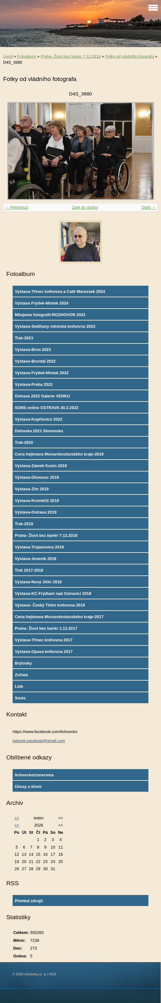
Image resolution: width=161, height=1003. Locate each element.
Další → (148, 207)
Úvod (8, 56)
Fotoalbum (26, 56)
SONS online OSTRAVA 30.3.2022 (46, 407)
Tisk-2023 (24, 338)
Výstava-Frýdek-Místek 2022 (42, 372)
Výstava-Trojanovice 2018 (39, 547)
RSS (52, 974)
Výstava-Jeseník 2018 (35, 558)
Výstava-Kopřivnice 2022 (38, 419)
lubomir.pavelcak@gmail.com (39, 740)
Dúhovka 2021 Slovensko (39, 431)
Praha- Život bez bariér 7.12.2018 (71, 56)
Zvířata (21, 674)
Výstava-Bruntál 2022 (35, 361)
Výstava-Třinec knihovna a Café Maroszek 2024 (60, 291)
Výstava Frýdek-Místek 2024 (41, 303)
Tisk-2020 (24, 442)
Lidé (19, 686)
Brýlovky (23, 663)
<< (16, 818)
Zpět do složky (85, 207)
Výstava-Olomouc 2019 (37, 477)
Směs (20, 698)
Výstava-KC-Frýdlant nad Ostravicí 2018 (53, 593)
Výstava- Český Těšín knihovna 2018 (50, 605)
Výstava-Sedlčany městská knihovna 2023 (55, 326)
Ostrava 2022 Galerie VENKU (42, 396)
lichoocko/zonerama (34, 775)
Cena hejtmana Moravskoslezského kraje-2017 (59, 616)
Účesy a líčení (28, 786)
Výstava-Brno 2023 (33, 349)
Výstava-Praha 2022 (34, 384)
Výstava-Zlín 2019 (32, 489)
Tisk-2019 (24, 523)
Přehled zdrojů (29, 900)
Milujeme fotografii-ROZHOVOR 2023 (50, 314)
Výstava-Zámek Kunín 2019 (41, 465)
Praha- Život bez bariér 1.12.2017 (46, 628)
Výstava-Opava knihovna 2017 (44, 651)
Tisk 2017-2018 (29, 570)
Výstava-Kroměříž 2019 (37, 500)
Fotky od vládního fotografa (129, 56)
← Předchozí (16, 207)
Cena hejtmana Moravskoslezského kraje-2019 (59, 454)
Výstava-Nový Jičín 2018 (38, 582)
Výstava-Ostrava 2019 (35, 512)
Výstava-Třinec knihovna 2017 (43, 640)
